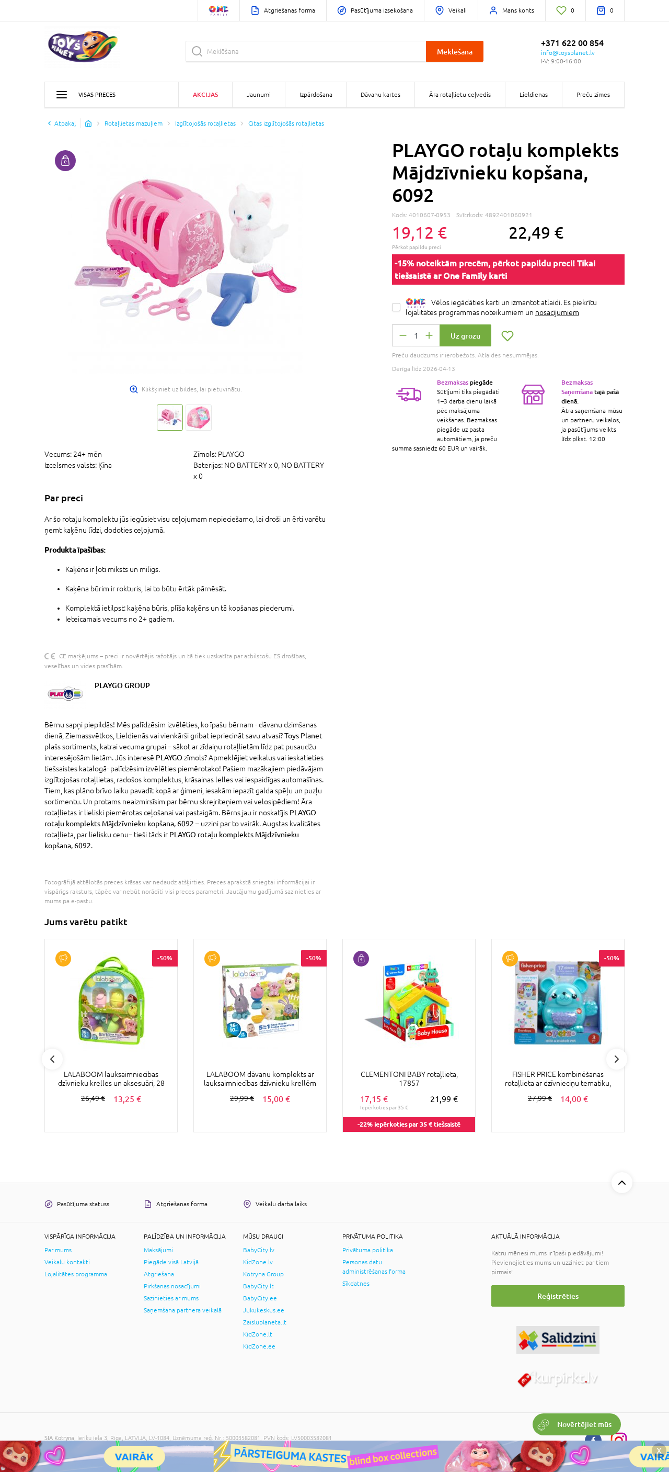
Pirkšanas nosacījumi (172, 1286)
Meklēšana (454, 51)
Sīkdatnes (356, 1283)
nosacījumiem (557, 312)
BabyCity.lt (258, 1286)
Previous (52, 1059)
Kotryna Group (263, 1274)
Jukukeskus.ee (263, 1310)
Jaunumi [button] (259, 94)
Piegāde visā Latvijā (171, 1262)
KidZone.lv (258, 1262)
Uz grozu (465, 335)
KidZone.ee (259, 1346)
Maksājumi (158, 1250)
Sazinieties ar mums (171, 1298)
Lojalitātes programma (75, 1274)
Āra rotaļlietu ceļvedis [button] (460, 94)
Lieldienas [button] (534, 94)
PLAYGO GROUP (122, 685)
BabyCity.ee (260, 1298)
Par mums (58, 1250)
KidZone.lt (257, 1334)
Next (616, 1059)
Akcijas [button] (205, 94)
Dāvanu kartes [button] (380, 94)
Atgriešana (159, 1274)
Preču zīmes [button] (593, 94)
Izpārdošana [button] (315, 94)
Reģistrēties (558, 1295)
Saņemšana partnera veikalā (183, 1310)
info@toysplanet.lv (568, 53)
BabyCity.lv (258, 1250)
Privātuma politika (367, 1250)
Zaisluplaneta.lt (264, 1322)
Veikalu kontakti (67, 1262)
